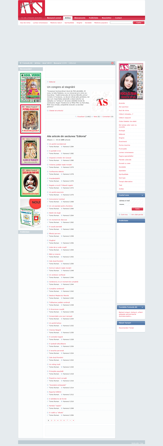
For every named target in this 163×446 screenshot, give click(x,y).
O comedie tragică (56, 337)
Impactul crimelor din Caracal (60, 158)
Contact (118, 18)
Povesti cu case (124, 163)
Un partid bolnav (55, 323)
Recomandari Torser (126, 328)
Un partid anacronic (56, 192)
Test (120, 185)
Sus (141, 443)
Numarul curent (54, 18)
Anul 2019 (47, 63)
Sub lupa (122, 178)
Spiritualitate (69, 23)
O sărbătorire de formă (57, 399)
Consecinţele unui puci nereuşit (60, 316)
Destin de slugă (54, 213)
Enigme (79, 23)
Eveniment (123, 141)
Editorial (52, 82)
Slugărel (52, 240)
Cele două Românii (56, 261)
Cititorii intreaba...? (126, 114)
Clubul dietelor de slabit (127, 121)
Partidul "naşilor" (55, 405)
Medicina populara (101, 23)
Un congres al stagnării (61, 86)
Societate (122, 167)
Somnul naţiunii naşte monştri (60, 268)
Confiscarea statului (56, 171)
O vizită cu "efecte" (56, 412)
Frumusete (123, 149)
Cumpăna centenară (56, 288)
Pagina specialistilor (126, 156)
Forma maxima (124, 145)
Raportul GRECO (55, 392)
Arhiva (68, 18)
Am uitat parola (137, 214)
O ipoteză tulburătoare (57, 344)
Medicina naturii (56, 23)
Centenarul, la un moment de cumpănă (63, 282)
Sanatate (88, 23)
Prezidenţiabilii (54, 178)
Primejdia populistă (56, 371)
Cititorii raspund (125, 118)
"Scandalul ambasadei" (57, 385)
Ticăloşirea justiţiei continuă (59, 302)
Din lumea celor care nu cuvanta (128, 126)
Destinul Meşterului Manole (59, 295)
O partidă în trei (55, 151)
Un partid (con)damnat (57, 144)
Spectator (122, 170)
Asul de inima (25, 23)
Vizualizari (84, 116)
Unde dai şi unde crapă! (58, 247)
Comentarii (108, 116)
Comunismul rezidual (57, 199)
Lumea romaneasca (40, 23)
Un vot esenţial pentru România (61, 206)
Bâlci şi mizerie (54, 254)
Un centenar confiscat (57, 275)
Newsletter (106, 18)
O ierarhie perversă (56, 350)
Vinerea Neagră (55, 330)
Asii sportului (123, 107)
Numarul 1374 (60, 63)
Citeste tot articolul (56, 110)
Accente (122, 103)
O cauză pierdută (55, 226)
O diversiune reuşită (56, 309)
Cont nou (124, 214)
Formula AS (27, 63)
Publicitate (93, 18)
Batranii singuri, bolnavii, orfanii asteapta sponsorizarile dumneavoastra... (131, 314)
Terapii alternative (125, 181)
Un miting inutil (54, 364)
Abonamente (79, 18)
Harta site (135, 443)
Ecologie (122, 130)
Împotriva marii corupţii (58, 378)
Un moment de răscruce (58, 220)
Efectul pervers (54, 233)
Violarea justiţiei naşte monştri (60, 164)
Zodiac (121, 189)
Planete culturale (125, 159)
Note (97, 116)
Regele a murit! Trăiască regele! (61, 185)
